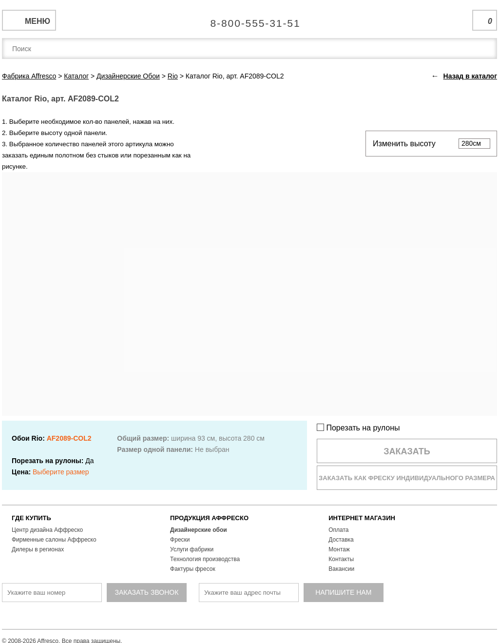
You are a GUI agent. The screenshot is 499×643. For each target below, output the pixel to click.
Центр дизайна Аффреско (47, 529)
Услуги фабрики (191, 549)
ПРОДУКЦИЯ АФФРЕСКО (209, 518)
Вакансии (341, 568)
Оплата (338, 529)
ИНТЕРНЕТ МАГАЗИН (361, 518)
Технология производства (205, 559)
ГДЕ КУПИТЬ (31, 518)
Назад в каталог (470, 76)
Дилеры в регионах (38, 549)
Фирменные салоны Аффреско (54, 539)
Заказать (407, 451)
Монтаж (339, 549)
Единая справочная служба (250, 19)
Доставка (341, 539)
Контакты (341, 559)
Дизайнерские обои (198, 529)
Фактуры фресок (192, 568)
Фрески (180, 539)
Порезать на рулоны (358, 428)
